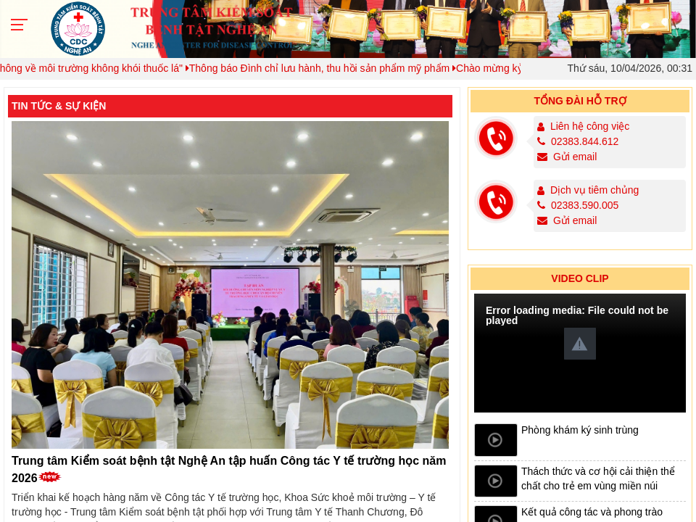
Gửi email (567, 156)
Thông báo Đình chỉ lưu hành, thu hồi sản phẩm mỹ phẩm (328, 68)
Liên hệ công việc (589, 126)
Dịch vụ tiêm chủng (594, 190)
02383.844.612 (578, 141)
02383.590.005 (578, 205)
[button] (580, 344)
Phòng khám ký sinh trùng (580, 430)
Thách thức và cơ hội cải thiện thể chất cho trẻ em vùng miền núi (598, 478)
